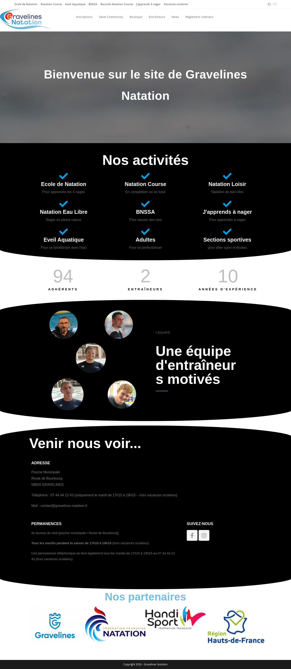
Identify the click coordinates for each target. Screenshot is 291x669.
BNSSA (93, 4)
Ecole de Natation (26, 4)
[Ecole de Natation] (63, 176)
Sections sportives (227, 240)
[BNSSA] (145, 204)
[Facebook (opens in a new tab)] (269, 4)
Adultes (146, 240)
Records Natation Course (117, 4)
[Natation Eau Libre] (63, 204)
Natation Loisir (227, 184)
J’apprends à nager (148, 4)
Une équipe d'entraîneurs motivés (196, 365)
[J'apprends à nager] (227, 204)
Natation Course (51, 4)
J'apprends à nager (227, 212)
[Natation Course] (145, 176)
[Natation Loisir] (227, 176)
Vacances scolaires (176, 4)
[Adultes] (145, 231)
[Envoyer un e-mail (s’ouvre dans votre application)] (274, 4)
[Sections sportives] (227, 231)
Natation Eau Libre (63, 212)
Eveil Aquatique (75, 4)
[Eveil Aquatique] (63, 231)
